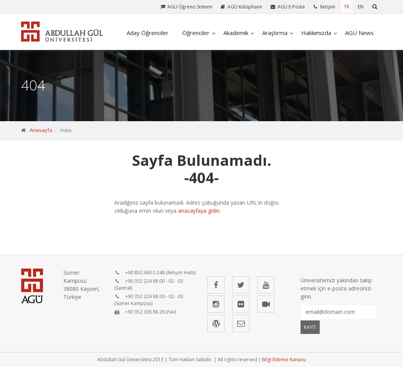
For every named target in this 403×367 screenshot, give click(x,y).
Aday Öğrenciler (147, 33)
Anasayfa (41, 130)
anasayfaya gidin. (199, 210)
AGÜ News (359, 33)
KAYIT (310, 327)
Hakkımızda (316, 33)
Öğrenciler (196, 33)
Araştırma (274, 33)
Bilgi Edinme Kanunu (284, 359)
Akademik (235, 33)
